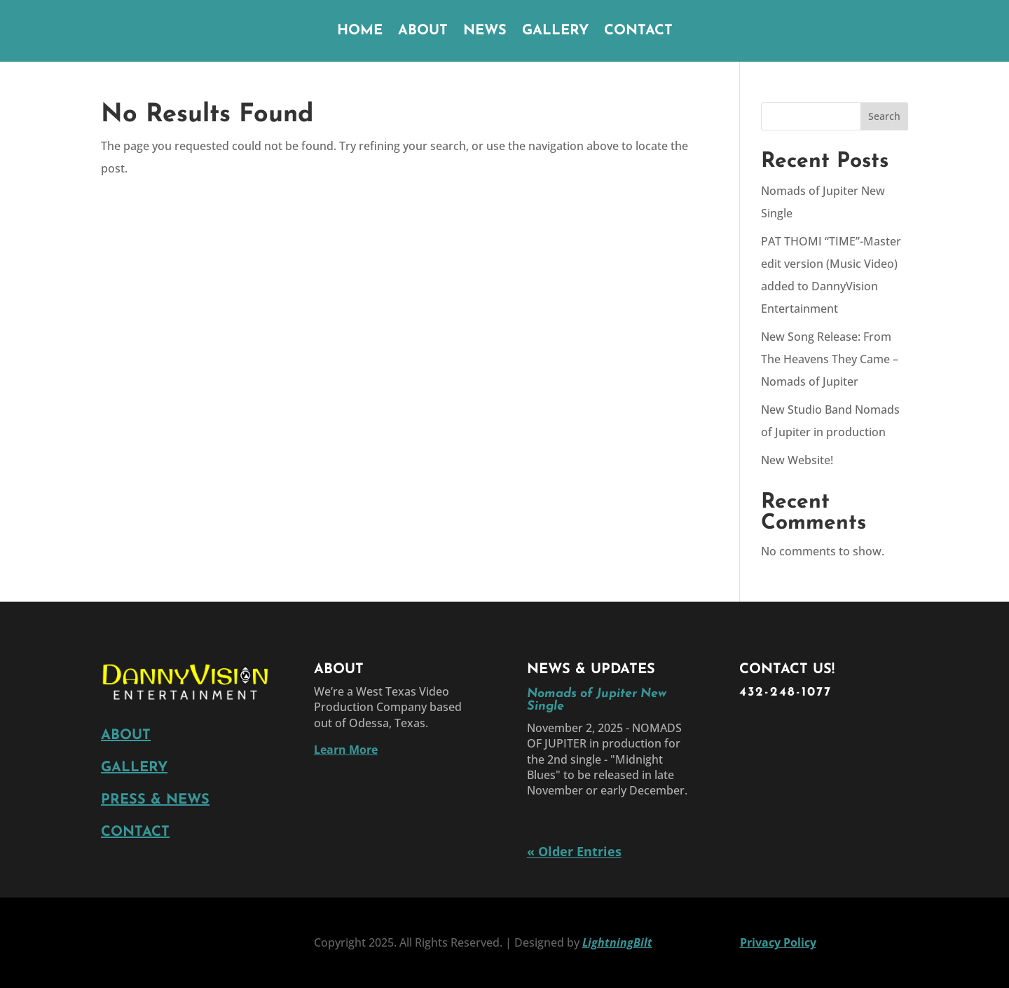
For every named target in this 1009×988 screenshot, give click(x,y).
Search (884, 116)
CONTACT (638, 32)
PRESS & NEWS (155, 800)
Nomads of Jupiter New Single (596, 700)
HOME (360, 32)
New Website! (797, 460)
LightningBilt (617, 942)
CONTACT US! (787, 670)
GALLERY (555, 32)
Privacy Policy (778, 942)
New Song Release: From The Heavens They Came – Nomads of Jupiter (829, 359)
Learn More (346, 749)
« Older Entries (574, 851)
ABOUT (423, 32)
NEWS (485, 32)
